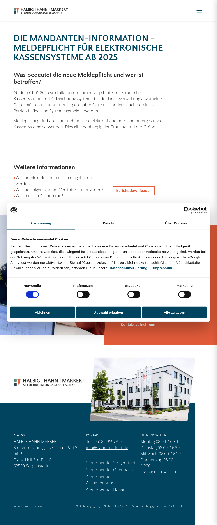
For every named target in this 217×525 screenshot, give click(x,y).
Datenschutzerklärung (129, 268)
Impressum (162, 268)
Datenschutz (40, 506)
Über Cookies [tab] (176, 223)
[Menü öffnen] (199, 10)
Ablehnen (42, 312)
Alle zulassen (174, 312)
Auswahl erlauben (108, 312)
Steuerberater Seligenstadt (111, 462)
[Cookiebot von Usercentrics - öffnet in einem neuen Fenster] (187, 210)
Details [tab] (108, 223)
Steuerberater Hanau (106, 489)
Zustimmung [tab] (41, 223)
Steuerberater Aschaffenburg (99, 479)
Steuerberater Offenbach (109, 469)
